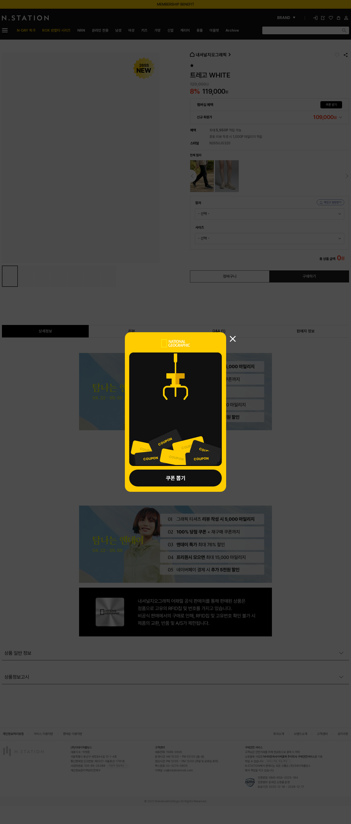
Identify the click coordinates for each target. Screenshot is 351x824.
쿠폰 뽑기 (175, 478)
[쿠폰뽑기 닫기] (232, 338)
